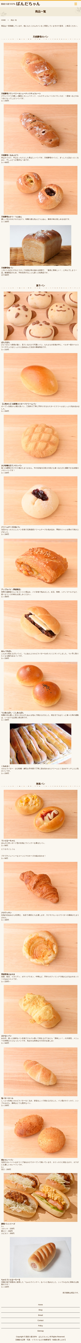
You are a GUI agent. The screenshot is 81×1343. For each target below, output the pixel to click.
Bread (40, 1315)
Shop (40, 1310)
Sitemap (40, 1331)
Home (40, 1305)
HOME (3, 20)
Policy (40, 1326)
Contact (40, 1320)
